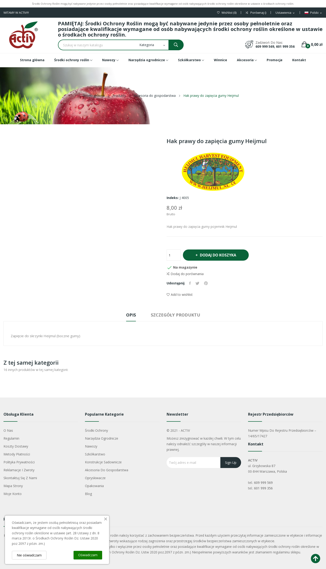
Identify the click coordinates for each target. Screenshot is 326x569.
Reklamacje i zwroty (18, 470)
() (226, 12)
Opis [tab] (131, 315)
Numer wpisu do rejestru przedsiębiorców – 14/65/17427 (282, 433)
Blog (88, 494)
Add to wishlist (180, 294)
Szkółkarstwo (95, 454)
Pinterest (206, 283)
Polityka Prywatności (19, 462)
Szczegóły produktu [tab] (175, 315)
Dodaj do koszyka (217, 255)
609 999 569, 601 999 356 (275, 46)
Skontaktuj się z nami (20, 478)
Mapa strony (13, 486)
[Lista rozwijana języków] (314, 13)
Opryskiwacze (95, 478)
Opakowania (94, 486)
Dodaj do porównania (185, 273)
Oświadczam (87, 555)
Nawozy (91, 446)
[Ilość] (174, 255)
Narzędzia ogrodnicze (101, 438)
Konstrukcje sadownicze (103, 462)
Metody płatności (16, 454)
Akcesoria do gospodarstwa (106, 470)
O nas (8, 430)
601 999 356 (263, 488)
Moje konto (12, 494)
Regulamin (11, 438)
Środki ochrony (96, 430)
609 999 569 (263, 482)
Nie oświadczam (29, 555)
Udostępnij (190, 283)
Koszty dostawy (15, 446)
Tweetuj (197, 283)
